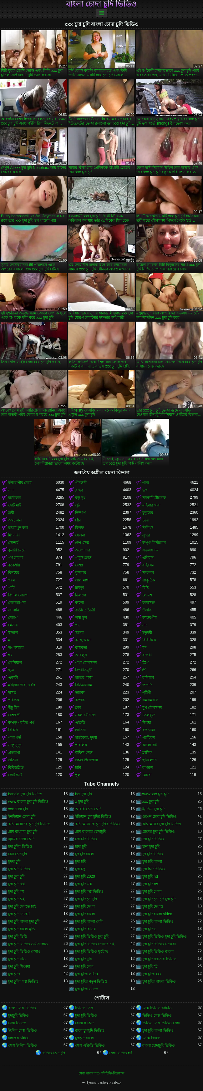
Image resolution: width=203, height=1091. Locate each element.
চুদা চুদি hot (16, 884)
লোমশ (147, 595)
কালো (79, 602)
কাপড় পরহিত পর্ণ (21, 722)
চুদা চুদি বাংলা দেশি (89, 921)
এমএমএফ (150, 700)
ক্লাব (78, 707)
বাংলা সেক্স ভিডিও (22, 1008)
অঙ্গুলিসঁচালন (154, 543)
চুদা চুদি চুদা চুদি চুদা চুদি (159, 899)
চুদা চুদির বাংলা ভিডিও (159, 981)
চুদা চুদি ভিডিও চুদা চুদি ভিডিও (164, 936)
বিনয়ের (13, 572)
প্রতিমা (13, 760)
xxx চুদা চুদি (151, 801)
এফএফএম (150, 550)
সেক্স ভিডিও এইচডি (157, 1008)
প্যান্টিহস (148, 737)
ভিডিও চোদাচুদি (53, 1053)
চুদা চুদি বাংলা (85, 914)
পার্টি (11, 587)
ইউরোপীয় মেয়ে (20, 483)
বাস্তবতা (81, 647)
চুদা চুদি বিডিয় (85, 929)
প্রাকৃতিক (148, 580)
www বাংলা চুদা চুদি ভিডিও (28, 801)
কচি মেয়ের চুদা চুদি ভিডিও (161, 824)
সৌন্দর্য (13, 543)
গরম (11, 580)
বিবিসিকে (149, 640)
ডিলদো (80, 595)
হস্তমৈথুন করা (18, 528)
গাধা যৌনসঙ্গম (86, 662)
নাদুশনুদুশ (15, 745)
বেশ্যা (79, 565)
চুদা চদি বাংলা (152, 861)
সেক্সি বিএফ (151, 1038)
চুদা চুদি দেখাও (153, 906)
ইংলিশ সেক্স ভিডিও (22, 1030)
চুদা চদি (80, 861)
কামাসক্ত (148, 602)
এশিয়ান (148, 557)
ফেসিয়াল (15, 662)
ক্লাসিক (147, 752)
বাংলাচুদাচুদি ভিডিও (89, 1030)
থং (10, 655)
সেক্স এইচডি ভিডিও (90, 1045)
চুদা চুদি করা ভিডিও (89, 891)
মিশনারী (14, 535)
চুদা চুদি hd (150, 876)
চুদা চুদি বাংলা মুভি (21, 929)
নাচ (144, 625)
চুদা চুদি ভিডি (17, 936)
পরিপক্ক (13, 700)
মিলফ (79, 528)
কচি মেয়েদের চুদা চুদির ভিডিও (97, 824)
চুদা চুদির (14, 974)
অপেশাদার (82, 550)
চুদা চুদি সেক (84, 966)
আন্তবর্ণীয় (149, 617)
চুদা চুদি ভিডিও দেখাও (24, 951)
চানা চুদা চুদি (151, 846)
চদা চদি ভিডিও (86, 839)
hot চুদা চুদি (83, 794)
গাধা (145, 483)
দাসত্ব (12, 692)
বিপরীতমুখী (83, 670)
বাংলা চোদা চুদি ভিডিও (101, 4)
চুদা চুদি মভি (17, 959)
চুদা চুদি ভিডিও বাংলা (158, 951)
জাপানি (13, 610)
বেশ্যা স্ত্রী (14, 715)
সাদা (11, 490)
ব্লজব (79, 490)
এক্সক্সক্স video (18, 1038)
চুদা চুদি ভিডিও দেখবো (159, 944)
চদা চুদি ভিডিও (153, 839)
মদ (144, 647)
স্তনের (79, 632)
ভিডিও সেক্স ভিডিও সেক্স (161, 1023)
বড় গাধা (148, 730)
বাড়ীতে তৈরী (85, 610)
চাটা (78, 767)
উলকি (146, 610)
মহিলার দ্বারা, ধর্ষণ (21, 685)
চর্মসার (13, 625)
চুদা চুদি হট (150, 966)
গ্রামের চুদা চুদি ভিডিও (158, 831)
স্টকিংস (147, 528)
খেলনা (80, 535)
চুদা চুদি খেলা (152, 891)
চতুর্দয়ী (147, 632)
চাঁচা (78, 520)
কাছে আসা (83, 640)
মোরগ (13, 617)
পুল (77, 775)
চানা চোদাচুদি (17, 854)
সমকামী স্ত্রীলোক (154, 498)
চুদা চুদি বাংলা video (157, 914)
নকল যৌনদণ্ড (85, 715)
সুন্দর (146, 535)
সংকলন (148, 572)
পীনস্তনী (81, 483)
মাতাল (13, 632)
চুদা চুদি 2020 (85, 876)
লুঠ (77, 505)
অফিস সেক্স (83, 752)
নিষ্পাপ (80, 513)
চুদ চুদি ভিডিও (152, 854)
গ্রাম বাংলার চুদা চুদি (22, 831)
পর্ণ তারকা (15, 557)
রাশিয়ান (148, 677)
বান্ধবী (147, 655)
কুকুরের (147, 513)
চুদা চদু (79, 869)
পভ (77, 625)
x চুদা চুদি (82, 801)
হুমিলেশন (149, 760)
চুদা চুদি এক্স (83, 884)
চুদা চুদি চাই (16, 899)
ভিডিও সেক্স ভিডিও (157, 1015)
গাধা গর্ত (14, 737)
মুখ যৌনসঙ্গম (152, 707)
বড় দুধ (80, 498)
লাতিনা (80, 730)
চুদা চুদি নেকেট (19, 914)
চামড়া (79, 587)
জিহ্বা (146, 722)
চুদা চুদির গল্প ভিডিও (23, 981)
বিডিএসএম (83, 685)
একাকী (13, 677)
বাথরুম (147, 767)
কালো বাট (149, 745)
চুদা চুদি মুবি (83, 959)
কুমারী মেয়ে (16, 550)
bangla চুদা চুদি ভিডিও (25, 794)
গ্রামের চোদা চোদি (21, 839)
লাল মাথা (82, 580)
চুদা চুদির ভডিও (86, 989)
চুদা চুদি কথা (151, 884)
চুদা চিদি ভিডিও (153, 869)
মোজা (146, 775)
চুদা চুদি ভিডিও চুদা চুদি (91, 936)
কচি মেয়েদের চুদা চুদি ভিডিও (29, 824)
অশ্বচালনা (15, 520)
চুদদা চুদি (14, 861)
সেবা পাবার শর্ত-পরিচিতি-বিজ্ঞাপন (101, 1073)
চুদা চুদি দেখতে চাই (22, 906)
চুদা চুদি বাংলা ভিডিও (158, 921)
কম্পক (79, 700)
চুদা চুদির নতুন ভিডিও (91, 981)
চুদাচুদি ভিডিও (18, 1015)
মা (9, 640)
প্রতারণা (14, 752)
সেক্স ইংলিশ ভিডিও (22, 1045)
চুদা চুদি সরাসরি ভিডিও (159, 959)
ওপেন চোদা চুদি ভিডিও (159, 816)
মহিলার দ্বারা (151, 505)
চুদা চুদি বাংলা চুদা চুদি (23, 921)
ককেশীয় (14, 565)
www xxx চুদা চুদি (155, 794)
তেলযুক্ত (148, 715)
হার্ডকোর (14, 498)
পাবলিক (81, 745)
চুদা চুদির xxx (152, 974)
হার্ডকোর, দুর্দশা (86, 737)
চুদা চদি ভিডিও (19, 869)
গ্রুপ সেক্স (82, 543)
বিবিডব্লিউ (15, 767)
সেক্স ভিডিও (17, 1023)
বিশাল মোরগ (18, 595)
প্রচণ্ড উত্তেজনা (86, 760)
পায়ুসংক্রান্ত (83, 557)
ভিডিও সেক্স (84, 1008)
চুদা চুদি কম (16, 891)
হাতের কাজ (83, 677)
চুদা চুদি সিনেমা (19, 966)
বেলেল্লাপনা (17, 602)
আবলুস (81, 655)
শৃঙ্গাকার (80, 572)
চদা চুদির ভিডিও (20, 846)
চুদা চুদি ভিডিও (86, 1015)
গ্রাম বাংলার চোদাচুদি (90, 831)
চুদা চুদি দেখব (85, 906)
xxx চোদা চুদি (18, 809)
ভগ (145, 490)
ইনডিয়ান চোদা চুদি (21, 816)
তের (145, 520)
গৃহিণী (146, 692)
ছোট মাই (14, 505)
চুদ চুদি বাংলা (84, 854)
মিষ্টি (145, 587)
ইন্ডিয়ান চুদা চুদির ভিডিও (93, 816)
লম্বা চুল (81, 617)
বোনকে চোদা (84, 1023)
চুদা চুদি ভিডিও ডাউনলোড (28, 944)
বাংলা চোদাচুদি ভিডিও (158, 1045)
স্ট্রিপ (145, 662)
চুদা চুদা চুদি (16, 876)
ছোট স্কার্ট (15, 775)
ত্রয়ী (11, 513)
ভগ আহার (16, 647)
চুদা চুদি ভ (149, 929)
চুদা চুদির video (86, 974)
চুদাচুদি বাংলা (84, 1038)
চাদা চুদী (80, 846)
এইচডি (80, 722)
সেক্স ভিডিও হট (120, 1053)
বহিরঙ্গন (148, 565)
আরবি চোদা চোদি (88, 809)
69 (144, 670)
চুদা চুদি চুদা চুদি (86, 899)
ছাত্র (11, 670)
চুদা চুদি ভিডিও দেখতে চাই (94, 944)
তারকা (79, 692)
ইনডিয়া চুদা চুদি (153, 809)
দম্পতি (147, 685)
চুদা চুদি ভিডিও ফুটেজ (91, 951)
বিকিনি (13, 730)
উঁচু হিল (13, 707)
